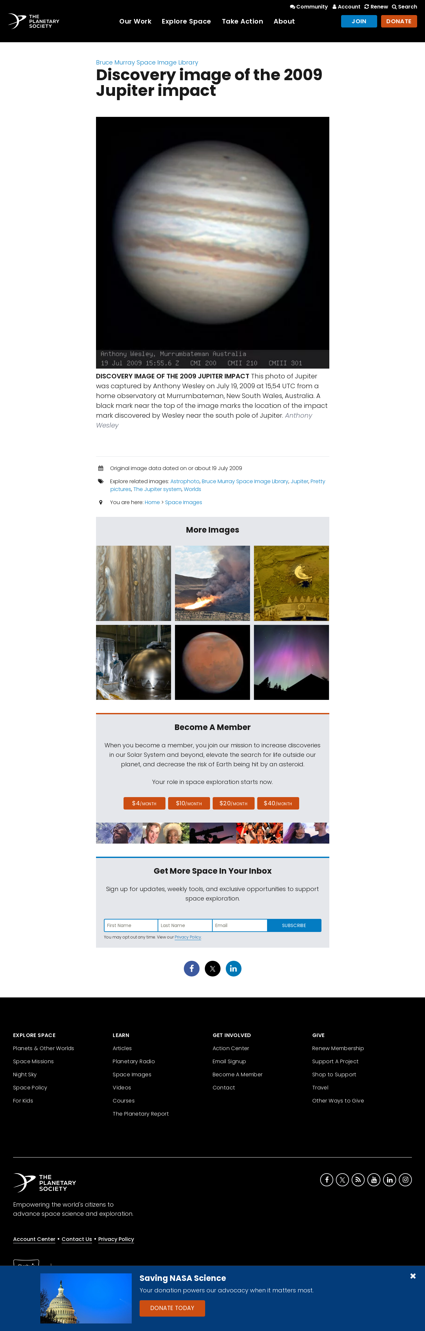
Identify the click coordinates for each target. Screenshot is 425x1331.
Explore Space (186, 21)
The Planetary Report (141, 1114)
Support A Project (335, 1061)
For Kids (23, 1100)
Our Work (135, 21)
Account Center (34, 1239)
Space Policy (30, 1087)
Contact (224, 1087)
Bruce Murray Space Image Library (147, 62)
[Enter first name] (131, 925)
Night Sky (25, 1074)
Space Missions (33, 1061)
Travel (320, 1087)
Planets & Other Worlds (43, 1048)
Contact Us (77, 1239)
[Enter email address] (240, 925)
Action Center (231, 1048)
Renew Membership (338, 1048)
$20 (233, 803)
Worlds (192, 489)
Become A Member (238, 1074)
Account (345, 6)
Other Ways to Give (338, 1100)
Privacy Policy (188, 937)
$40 (278, 803)
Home (152, 502)
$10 (189, 803)
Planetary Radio (134, 1061)
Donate (399, 21)
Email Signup (229, 1061)
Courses (124, 1100)
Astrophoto (185, 481)
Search (404, 6)
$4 (144, 803)
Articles (122, 1048)
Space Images (183, 502)
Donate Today (172, 1308)
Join (359, 21)
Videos (122, 1087)
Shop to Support (334, 1074)
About (284, 21)
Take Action (242, 21)
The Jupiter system (157, 489)
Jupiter (299, 481)
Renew (375, 6)
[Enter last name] (185, 925)
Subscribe (294, 925)
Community (308, 6)
